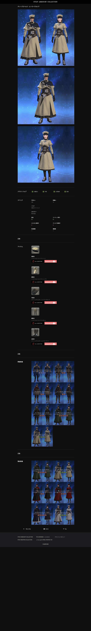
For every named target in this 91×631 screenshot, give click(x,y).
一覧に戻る (27, 529)
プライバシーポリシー (60, 537)
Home (46, 529)
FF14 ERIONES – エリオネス (43, 537)
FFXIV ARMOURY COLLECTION (45, 2)
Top (65, 529)
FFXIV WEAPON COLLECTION (25, 539)
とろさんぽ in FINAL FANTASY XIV (44, 539)
